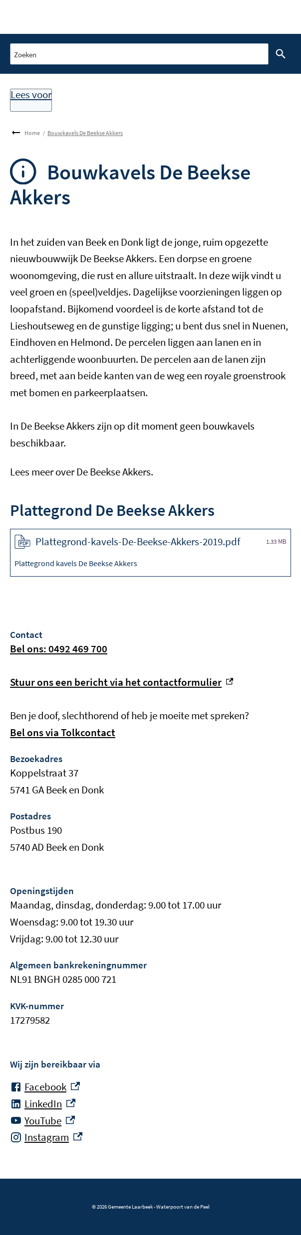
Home (32, 133)
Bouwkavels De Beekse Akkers (85, 133)
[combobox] (139, 53)
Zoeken (278, 53)
